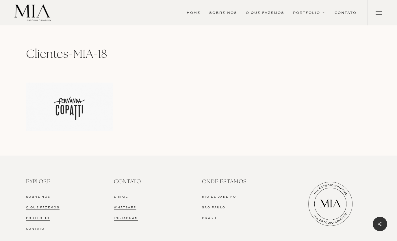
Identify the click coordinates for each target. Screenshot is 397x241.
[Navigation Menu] (379, 12)
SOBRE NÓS (38, 197)
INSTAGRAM (126, 218)
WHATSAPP (125, 207)
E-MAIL (121, 197)
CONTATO (35, 229)
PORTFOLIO (38, 218)
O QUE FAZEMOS (43, 207)
